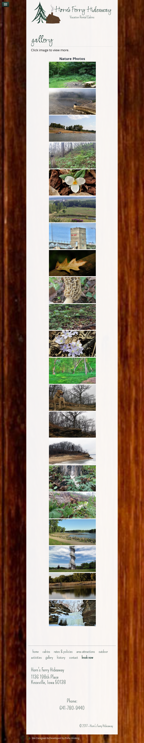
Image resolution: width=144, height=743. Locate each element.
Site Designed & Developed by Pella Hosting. (54, 738)
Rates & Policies (63, 651)
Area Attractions (85, 651)
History (61, 657)
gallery (49, 657)
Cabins (46, 651)
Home (36, 651)
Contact (73, 657)
